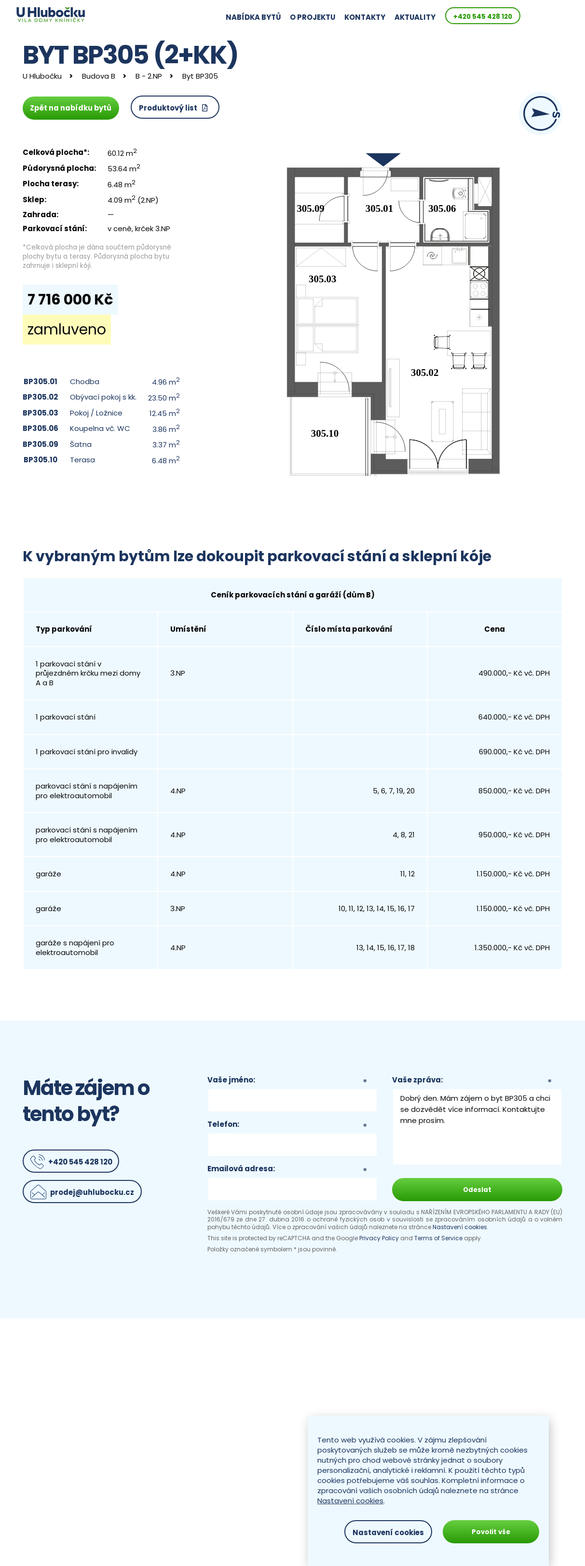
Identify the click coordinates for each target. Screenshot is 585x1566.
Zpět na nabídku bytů (71, 108)
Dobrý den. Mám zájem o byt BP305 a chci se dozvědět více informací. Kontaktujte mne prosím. (477, 1126)
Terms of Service (438, 1238)
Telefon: (223, 1124)
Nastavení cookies (460, 1227)
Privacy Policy (379, 1238)
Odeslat (477, 1189)
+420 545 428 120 (522, 17)
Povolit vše (491, 1532)
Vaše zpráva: (417, 1080)
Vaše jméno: (231, 1080)
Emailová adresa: (241, 1169)
